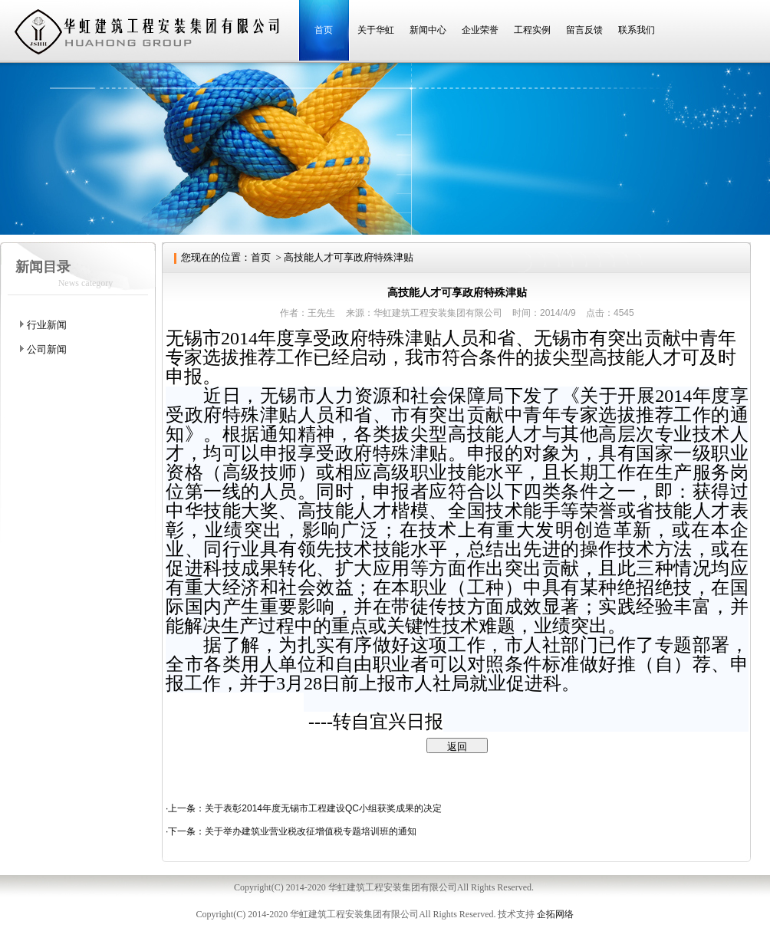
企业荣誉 (480, 30)
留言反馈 (584, 30)
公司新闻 (47, 349)
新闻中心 (428, 30)
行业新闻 (47, 325)
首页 (323, 30)
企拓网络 (555, 914)
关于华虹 (375, 30)
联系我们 (636, 30)
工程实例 (532, 30)
